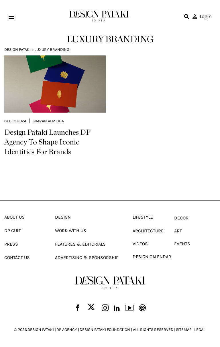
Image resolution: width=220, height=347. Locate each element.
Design (63, 217)
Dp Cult (12, 230)
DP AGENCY (66, 329)
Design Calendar (152, 256)
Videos (140, 243)
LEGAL (199, 329)
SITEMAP (184, 329)
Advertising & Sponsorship (87, 257)
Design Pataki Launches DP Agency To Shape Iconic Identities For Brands (47, 142)
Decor (181, 218)
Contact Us (17, 257)
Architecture (148, 231)
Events (182, 243)
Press (11, 244)
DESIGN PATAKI (41, 329)
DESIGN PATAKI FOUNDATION (105, 329)
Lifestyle (143, 217)
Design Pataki (17, 49)
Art (178, 231)
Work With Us (70, 230)
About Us (14, 217)
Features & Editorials (80, 244)
